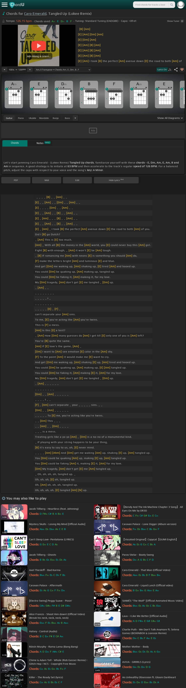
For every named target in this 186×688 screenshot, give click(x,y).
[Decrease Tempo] (4, 69)
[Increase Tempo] (30, 69)
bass (67, 118)
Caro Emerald (35, 13)
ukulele (32, 118)
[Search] (172, 4)
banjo (56, 118)
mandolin (44, 118)
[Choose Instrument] (75, 118)
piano (21, 118)
